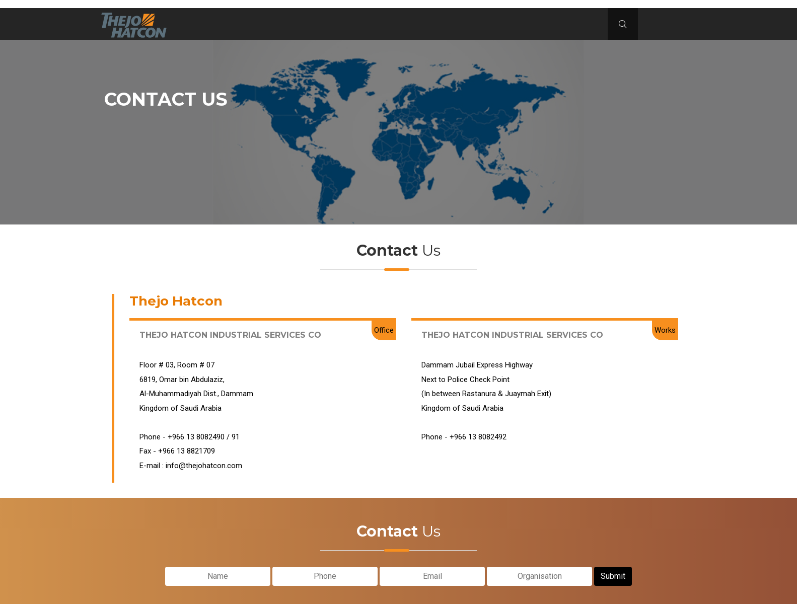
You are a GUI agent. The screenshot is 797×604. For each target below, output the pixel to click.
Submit (613, 574)
